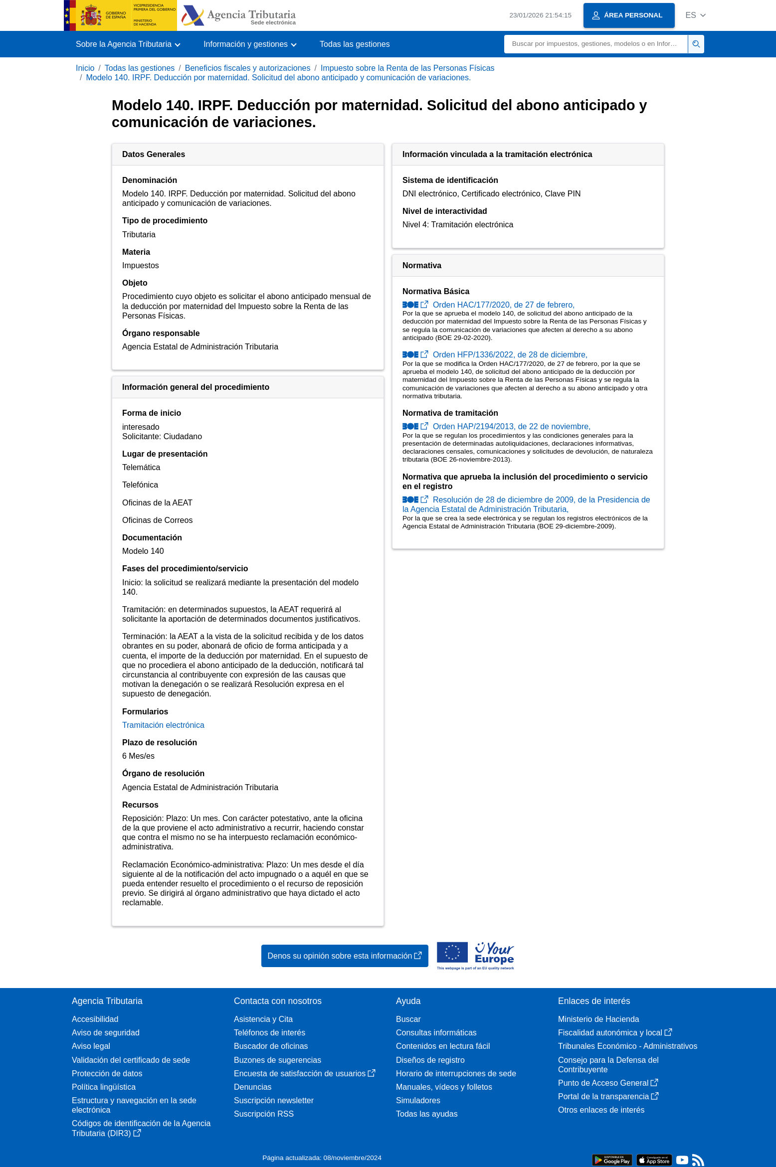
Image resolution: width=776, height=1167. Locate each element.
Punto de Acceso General (608, 1083)
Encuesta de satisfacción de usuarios (305, 1073)
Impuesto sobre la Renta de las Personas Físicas (408, 68)
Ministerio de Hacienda (598, 1019)
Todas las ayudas (427, 1114)
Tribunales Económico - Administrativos (628, 1046)
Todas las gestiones (355, 44)
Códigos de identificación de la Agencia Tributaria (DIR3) (141, 1128)
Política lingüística (104, 1087)
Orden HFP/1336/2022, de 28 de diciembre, (494, 354)
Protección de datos (107, 1073)
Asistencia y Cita (263, 1019)
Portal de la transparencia (608, 1096)
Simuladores (418, 1100)
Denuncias (253, 1087)
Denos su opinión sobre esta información (345, 956)
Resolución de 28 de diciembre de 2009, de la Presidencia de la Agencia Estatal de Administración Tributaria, (526, 504)
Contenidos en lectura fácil (443, 1046)
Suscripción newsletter (274, 1100)
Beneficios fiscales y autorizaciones (248, 68)
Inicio (85, 68)
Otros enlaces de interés (601, 1110)
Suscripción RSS (264, 1114)
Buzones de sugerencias (277, 1060)
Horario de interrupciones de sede (456, 1073)
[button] (695, 15)
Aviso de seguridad (106, 1032)
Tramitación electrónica (163, 725)
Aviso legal (91, 1046)
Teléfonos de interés (269, 1032)
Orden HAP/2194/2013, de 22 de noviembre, (496, 426)
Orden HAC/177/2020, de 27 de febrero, (488, 305)
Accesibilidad (95, 1019)
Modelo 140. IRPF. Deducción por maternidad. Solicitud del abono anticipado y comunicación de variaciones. (278, 77)
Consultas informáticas (436, 1032)
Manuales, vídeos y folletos (444, 1087)
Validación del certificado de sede (131, 1060)
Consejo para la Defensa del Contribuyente (608, 1065)
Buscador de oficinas (271, 1046)
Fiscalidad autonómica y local (615, 1032)
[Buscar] (596, 44)
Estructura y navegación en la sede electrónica (134, 1105)
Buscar (408, 1019)
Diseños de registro (430, 1060)
